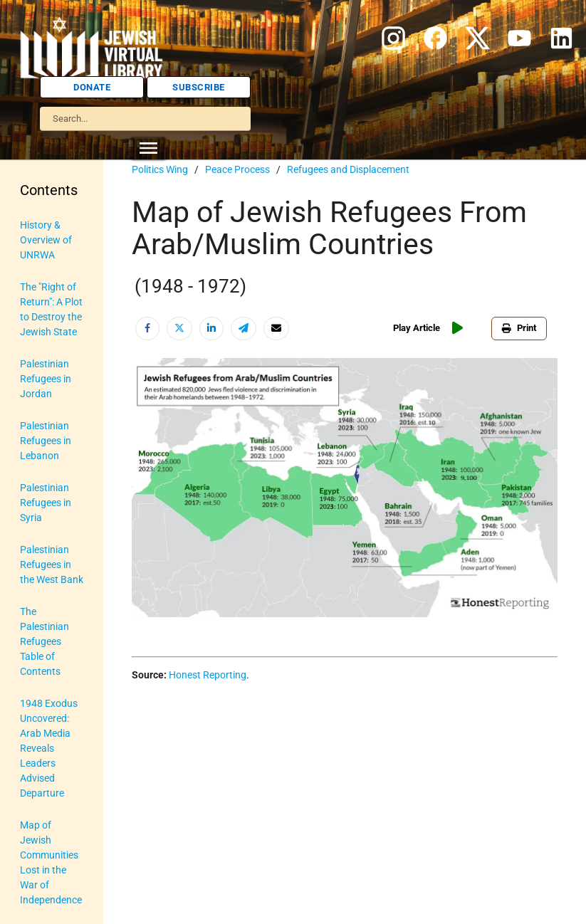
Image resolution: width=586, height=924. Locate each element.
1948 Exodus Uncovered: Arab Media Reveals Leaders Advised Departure (49, 748)
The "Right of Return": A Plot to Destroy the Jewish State (51, 309)
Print (519, 327)
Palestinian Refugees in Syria (45, 502)
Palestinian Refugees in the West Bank (51, 564)
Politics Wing (160, 169)
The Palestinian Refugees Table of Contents (44, 641)
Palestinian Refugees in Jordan (45, 378)
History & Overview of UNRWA (46, 240)
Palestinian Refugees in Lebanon (45, 440)
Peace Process (237, 169)
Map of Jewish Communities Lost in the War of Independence (51, 862)
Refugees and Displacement (348, 169)
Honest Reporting (207, 675)
